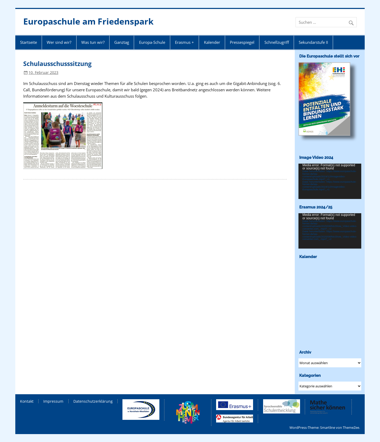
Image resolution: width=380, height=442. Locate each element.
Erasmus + (184, 42)
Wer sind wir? (59, 42)
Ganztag (121, 42)
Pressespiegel (242, 42)
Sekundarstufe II (313, 42)
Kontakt (27, 401)
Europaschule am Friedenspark (88, 21)
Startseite (28, 42)
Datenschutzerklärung (93, 401)
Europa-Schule (152, 42)
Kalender (212, 42)
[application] (329, 181)
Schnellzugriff (276, 42)
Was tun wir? (92, 42)
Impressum (53, 401)
